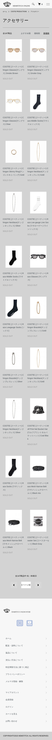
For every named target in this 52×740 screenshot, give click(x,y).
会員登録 (9, 700)
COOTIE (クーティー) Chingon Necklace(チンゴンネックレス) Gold (37, 171)
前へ (14, 585)
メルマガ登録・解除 (14, 681)
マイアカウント (12, 692)
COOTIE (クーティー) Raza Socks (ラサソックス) (13, 486)
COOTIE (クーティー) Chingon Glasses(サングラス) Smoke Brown (14, 70)
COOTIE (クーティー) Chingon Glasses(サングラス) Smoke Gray (38, 70)
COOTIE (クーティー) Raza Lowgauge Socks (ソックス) (13, 327)
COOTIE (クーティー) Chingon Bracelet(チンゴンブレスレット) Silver (13, 378)
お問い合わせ (11, 721)
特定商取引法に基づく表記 (17, 667)
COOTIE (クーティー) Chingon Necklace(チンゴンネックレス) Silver (13, 222)
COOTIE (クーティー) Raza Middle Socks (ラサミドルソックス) (13, 276)
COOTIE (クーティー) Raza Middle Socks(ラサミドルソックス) (38, 120)
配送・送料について (14, 645)
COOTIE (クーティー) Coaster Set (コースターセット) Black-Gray (38, 540)
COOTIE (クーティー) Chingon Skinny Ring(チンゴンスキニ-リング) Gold (13, 171)
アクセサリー (35, 11)
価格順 (37, 33)
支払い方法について (14, 660)
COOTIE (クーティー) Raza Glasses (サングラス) (37, 276)
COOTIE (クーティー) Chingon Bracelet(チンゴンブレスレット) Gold (37, 327)
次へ (38, 585)
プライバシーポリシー (15, 674)
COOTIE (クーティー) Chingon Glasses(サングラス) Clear (14, 120)
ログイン (9, 707)
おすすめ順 (26, 33)
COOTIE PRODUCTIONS (19, 11)
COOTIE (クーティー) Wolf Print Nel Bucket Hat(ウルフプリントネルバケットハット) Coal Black (38, 432)
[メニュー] (48, 4)
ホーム (5, 11)
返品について (11, 653)
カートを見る (11, 714)
